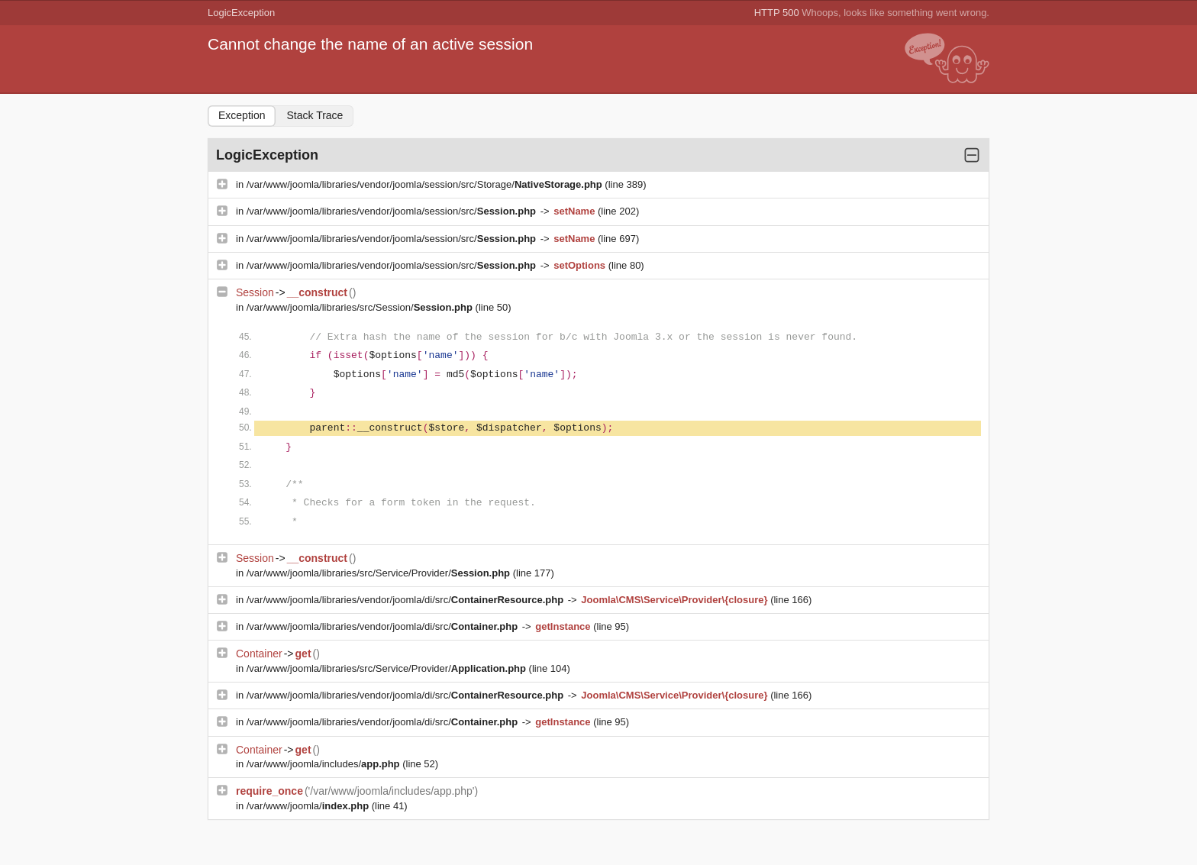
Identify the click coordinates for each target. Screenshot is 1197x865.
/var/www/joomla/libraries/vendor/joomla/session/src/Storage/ (426, 184)
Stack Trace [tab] (314, 115)
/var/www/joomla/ (309, 806)
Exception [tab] (241, 115)
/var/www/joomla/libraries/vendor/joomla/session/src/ (393, 211)
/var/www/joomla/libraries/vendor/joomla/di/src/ (406, 599)
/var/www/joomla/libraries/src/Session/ (361, 307)
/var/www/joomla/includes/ (324, 764)
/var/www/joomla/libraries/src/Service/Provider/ (380, 573)
